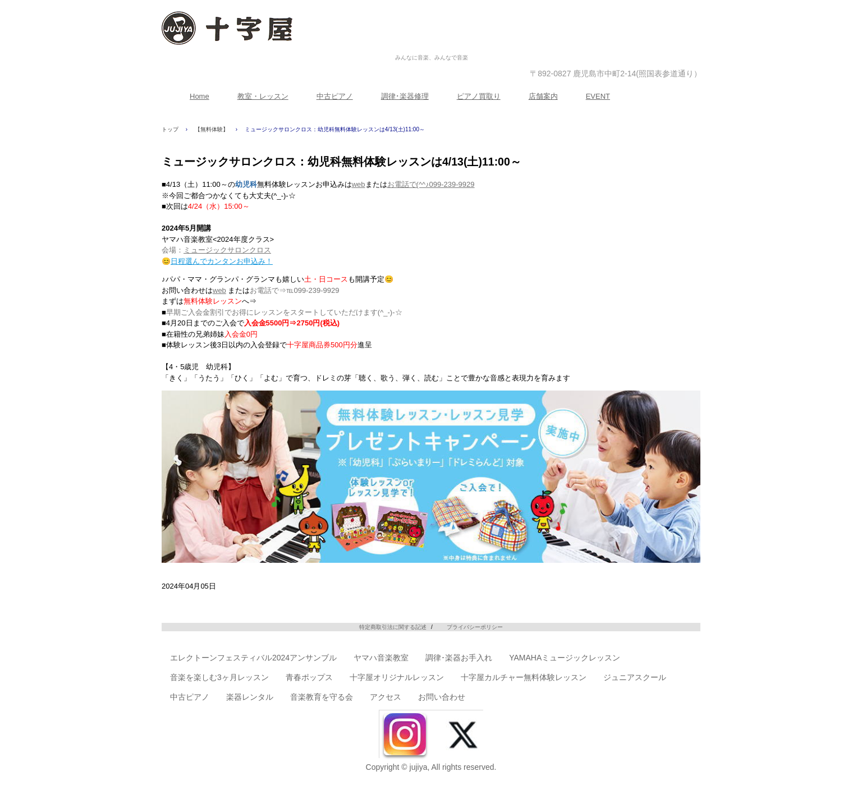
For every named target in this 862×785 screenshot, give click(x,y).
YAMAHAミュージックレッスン (564, 657)
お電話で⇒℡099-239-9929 (294, 290)
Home (199, 96)
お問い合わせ (441, 696)
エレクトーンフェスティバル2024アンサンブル (253, 657)
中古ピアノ (335, 96)
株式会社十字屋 (431, 45)
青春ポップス (309, 677)
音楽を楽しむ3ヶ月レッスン (219, 677)
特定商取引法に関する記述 (393, 627)
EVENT (598, 96)
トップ (170, 129)
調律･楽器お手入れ (458, 657)
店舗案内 (543, 96)
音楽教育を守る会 (321, 696)
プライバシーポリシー (475, 627)
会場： (216, 250)
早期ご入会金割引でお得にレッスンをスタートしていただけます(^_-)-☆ (284, 312)
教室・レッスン (262, 96)
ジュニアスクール (634, 677)
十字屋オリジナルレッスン (397, 677)
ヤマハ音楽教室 (381, 657)
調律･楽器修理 (405, 96)
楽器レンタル (249, 696)
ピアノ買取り (479, 96)
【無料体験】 (211, 129)
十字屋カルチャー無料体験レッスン (523, 677)
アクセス (385, 696)
